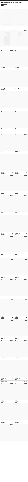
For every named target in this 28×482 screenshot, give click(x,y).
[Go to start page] (2, 2)
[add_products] (13, 27)
